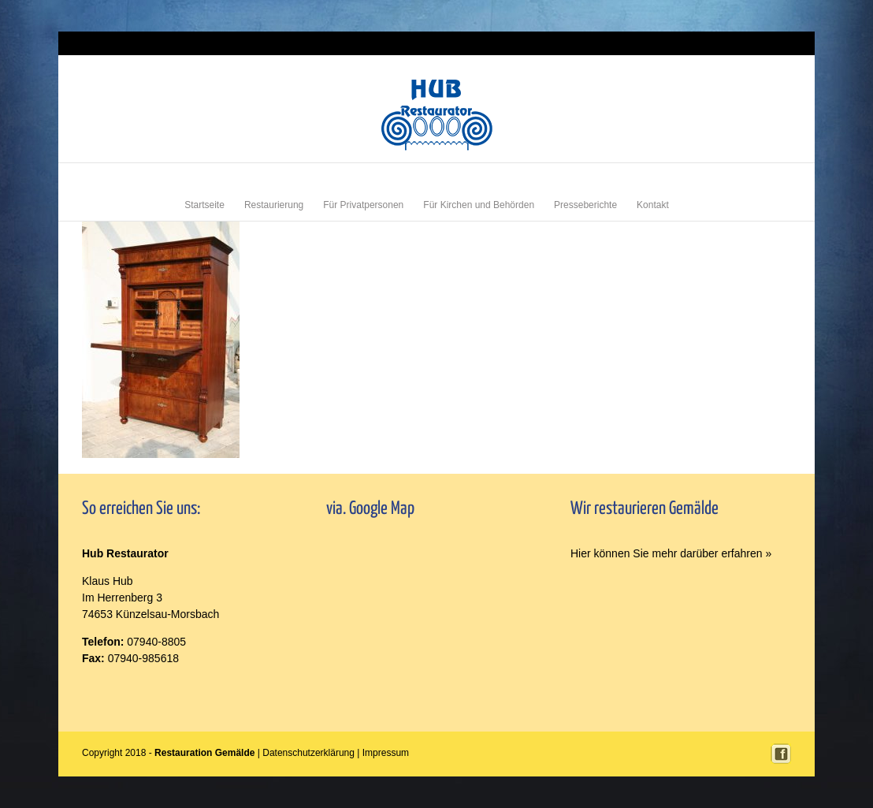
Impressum (771, 43)
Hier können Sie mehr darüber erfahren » (670, 553)
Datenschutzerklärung (308, 752)
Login (735, 43)
